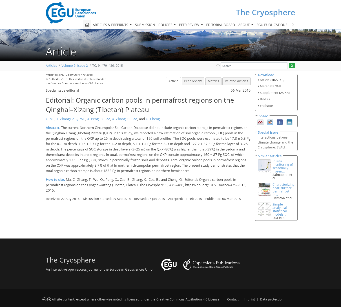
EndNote (266, 106)
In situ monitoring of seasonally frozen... (282, 166)
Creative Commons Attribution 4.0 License (187, 299)
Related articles (236, 81)
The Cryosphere (265, 12)
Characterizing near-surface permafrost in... (283, 189)
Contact (233, 299)
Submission (145, 24)
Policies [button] (165, 24)
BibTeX (265, 99)
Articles (51, 66)
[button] (218, 66)
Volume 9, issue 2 (75, 66)
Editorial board (220, 24)
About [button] (244, 24)
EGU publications (272, 24)
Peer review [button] (189, 24)
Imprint (249, 299)
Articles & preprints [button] (111, 24)
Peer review (193, 81)
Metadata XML (270, 86)
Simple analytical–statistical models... (280, 209)
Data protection (271, 299)
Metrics (213, 81)
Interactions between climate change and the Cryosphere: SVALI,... (275, 142)
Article (173, 81)
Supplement (269, 93)
